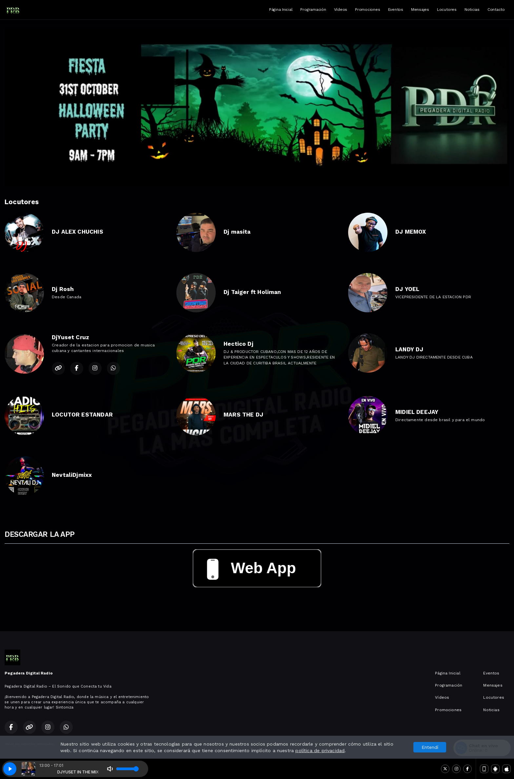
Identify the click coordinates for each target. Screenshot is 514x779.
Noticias (472, 9)
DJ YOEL (407, 289)
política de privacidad (320, 750)
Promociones (367, 9)
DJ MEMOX (410, 231)
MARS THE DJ (243, 414)
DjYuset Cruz (70, 337)
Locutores (447, 9)
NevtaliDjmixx (72, 475)
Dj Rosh (63, 289)
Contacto (496, 9)
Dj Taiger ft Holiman (252, 292)
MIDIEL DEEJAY (416, 412)
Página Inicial (281, 9)
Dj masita (237, 231)
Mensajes (420, 9)
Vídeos (340, 9)
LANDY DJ (409, 349)
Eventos (395, 9)
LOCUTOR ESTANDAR (82, 414)
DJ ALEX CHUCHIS (77, 231)
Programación (313, 9)
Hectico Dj (238, 344)
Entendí (430, 747)
